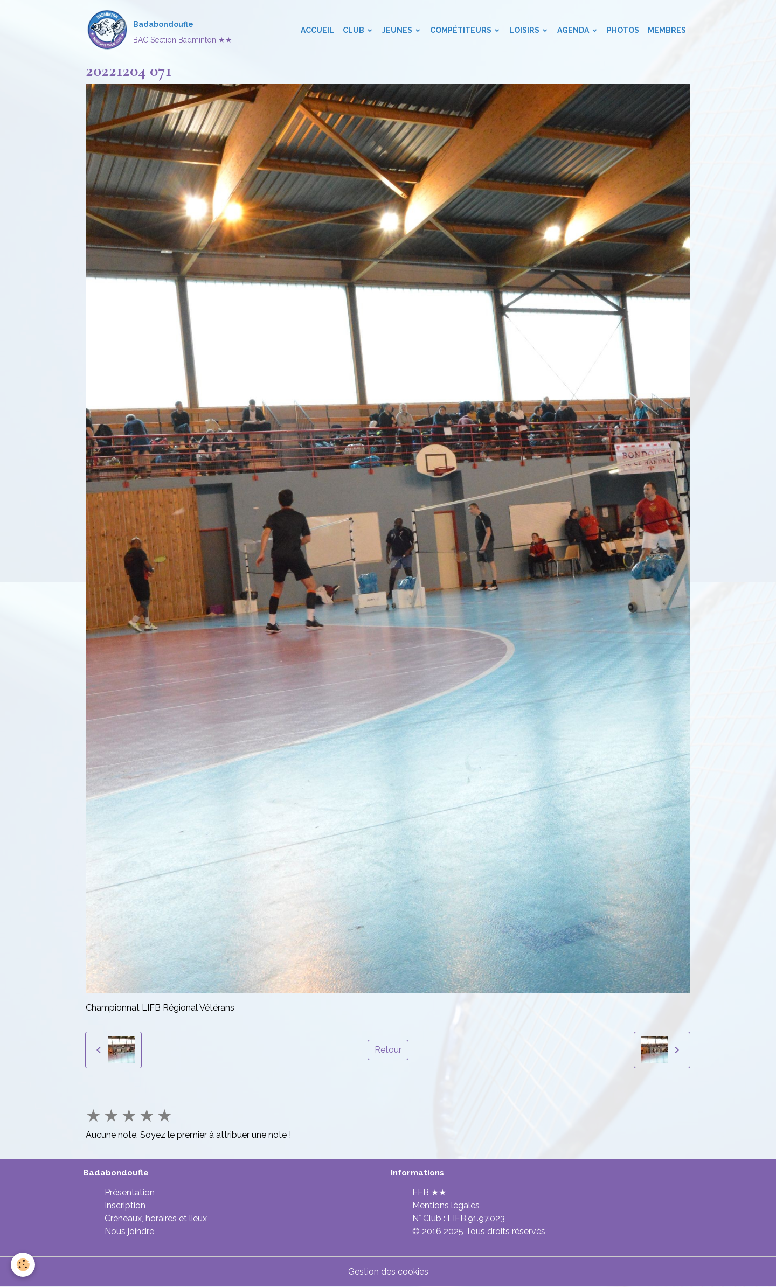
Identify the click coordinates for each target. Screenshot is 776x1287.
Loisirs (525, 30)
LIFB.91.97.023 (476, 1218)
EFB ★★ (429, 1192)
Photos (623, 30)
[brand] (159, 30)
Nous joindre (129, 1231)
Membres (667, 30)
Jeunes (398, 30)
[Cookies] (23, 1265)
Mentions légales (446, 1205)
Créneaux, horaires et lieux (156, 1218)
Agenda (574, 30)
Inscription (125, 1205)
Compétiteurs (461, 30)
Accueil (317, 30)
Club (354, 30)
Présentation (130, 1192)
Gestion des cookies (388, 1272)
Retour (388, 1050)
